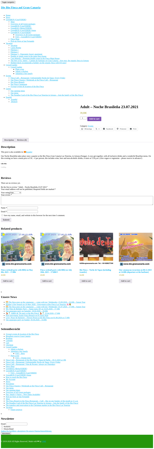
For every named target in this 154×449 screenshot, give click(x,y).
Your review (6, 195)
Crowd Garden (11, 65)
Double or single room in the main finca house (28, 56)
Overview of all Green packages (23, 24)
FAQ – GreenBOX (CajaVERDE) (28, 37)
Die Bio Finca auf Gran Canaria (21, 7)
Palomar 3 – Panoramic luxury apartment (26, 54)
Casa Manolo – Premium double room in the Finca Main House (35, 58)
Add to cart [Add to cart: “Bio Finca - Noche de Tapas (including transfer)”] (86, 281)
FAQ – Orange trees (23, 358)
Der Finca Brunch (17, 82)
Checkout (9, 345)
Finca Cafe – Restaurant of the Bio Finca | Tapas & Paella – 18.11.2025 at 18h (36, 360)
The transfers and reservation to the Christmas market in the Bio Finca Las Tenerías (38, 405)
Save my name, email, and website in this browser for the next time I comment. (34, 215)
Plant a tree (19, 69)
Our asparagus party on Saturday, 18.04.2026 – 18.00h (27, 311)
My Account (10, 379)
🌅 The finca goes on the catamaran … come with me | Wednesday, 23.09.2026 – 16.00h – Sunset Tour (45, 302)
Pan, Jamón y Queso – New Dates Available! (23, 394)
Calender (9, 341)
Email (4, 212)
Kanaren (5, 427)
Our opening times (18, 91)
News (8, 17)
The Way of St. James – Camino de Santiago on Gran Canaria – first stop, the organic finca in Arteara (50, 61)
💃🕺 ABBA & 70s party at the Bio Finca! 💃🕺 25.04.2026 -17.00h (33, 313)
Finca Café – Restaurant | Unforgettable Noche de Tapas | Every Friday (38, 78)
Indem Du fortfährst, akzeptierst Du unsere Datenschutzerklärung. (26, 431)
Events (8, 76)
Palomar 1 (14, 50)
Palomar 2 (14, 52)
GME (44, 441)
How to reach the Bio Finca (16, 377)
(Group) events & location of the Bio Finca (27, 86)
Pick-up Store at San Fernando (22, 41)
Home (8, 15)
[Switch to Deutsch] (14, 102)
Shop (13, 22)
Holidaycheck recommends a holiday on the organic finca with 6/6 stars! (38, 63)
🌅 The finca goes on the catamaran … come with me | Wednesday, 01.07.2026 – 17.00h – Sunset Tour (45, 307)
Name (4, 208)
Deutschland (7, 429)
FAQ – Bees (20, 353)
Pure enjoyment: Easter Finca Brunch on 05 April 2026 (27, 315)
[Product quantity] (83, 118)
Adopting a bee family (24, 74)
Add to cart (94, 119)
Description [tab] (9, 140)
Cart (7, 343)
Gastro (8, 89)
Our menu (14, 93)
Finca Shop (15, 39)
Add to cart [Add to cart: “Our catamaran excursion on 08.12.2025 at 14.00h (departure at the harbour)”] (125, 281)
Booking (9, 338)
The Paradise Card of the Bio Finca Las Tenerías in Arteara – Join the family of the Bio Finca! (47, 95)
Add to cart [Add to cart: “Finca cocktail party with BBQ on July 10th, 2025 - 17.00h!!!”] (47, 281)
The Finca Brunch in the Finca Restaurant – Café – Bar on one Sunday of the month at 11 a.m (42, 401)
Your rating (5, 193)
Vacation (9, 43)
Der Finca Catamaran (19, 84)
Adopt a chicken (21, 71)
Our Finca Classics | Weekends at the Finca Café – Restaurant (34, 80)
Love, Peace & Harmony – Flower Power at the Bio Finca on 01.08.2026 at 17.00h (38, 318)
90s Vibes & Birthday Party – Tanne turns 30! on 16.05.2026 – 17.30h (33, 309)
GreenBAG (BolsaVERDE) (21, 28)
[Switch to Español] (14, 99)
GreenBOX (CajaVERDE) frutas (23, 30)
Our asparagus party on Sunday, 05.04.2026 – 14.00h (26, 320)
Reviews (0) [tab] (22, 140)
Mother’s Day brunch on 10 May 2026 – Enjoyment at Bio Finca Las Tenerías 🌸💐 (38, 304)
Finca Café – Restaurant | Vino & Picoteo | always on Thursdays (30, 364)
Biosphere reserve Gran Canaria (18, 336)
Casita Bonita (16, 48)
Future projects (16, 410)
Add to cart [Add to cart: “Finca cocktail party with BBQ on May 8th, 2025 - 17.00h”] (7, 281)
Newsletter (10, 384)
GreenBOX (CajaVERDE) (16, 20)
